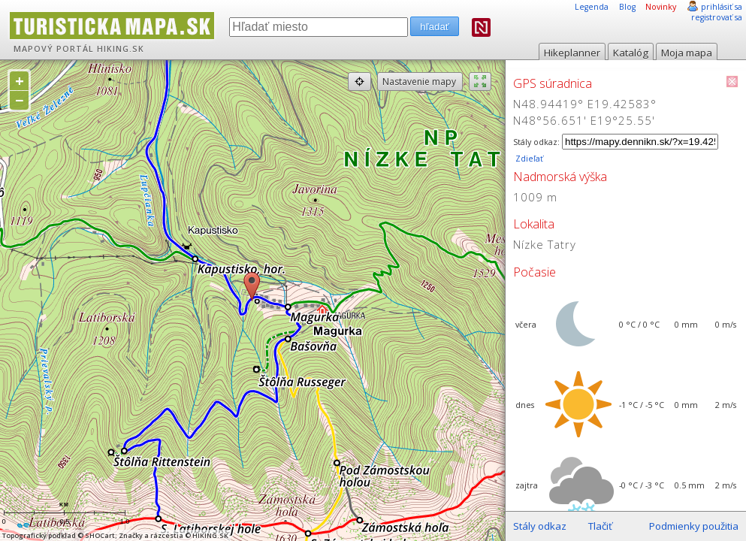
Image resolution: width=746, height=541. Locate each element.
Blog (627, 7)
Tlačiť (600, 526)
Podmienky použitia (693, 526)
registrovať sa (716, 17)
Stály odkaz (539, 526)
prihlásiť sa (721, 7)
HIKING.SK (120, 49)
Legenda (592, 7)
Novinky (660, 7)
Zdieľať (528, 158)
